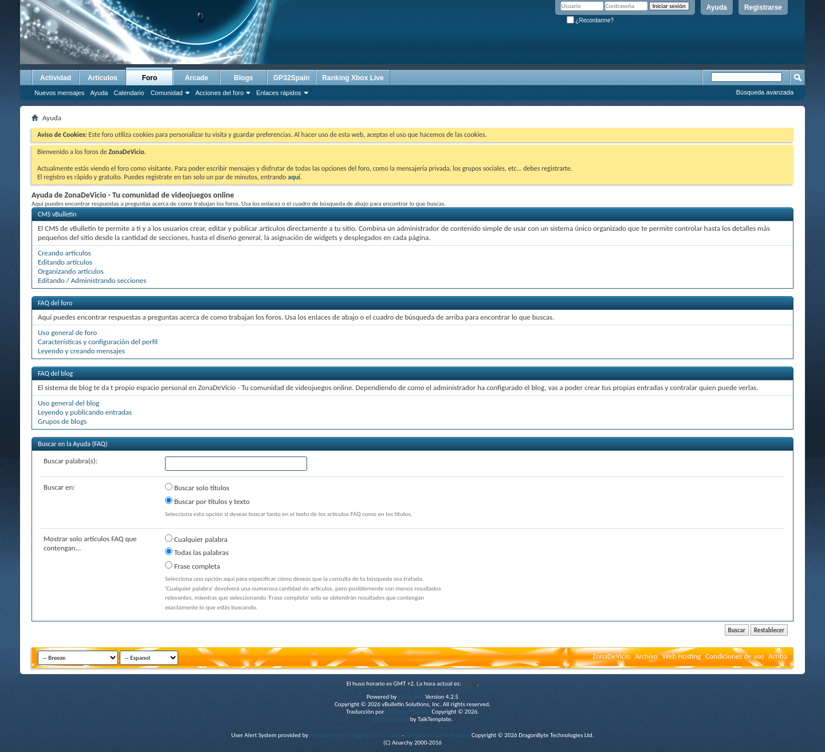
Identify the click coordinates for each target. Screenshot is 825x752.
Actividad (55, 78)
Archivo (646, 656)
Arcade (197, 78)
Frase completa (192, 565)
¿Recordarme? (590, 20)
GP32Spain (291, 78)
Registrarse (763, 7)
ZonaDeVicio (611, 656)
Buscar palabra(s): (70, 460)
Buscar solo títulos (197, 487)
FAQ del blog (55, 373)
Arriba (777, 656)
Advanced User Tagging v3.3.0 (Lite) (355, 735)
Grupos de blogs (62, 421)
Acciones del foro (219, 92)
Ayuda (716, 7)
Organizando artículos (71, 271)
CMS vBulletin (57, 214)
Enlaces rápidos (278, 92)
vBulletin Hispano (408, 711)
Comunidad (167, 92)
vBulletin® (411, 696)
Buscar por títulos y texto (207, 501)
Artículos (102, 78)
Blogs (243, 78)
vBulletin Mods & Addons (437, 735)
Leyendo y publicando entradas (85, 412)
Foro (150, 78)
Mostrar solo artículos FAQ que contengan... (90, 543)
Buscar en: (59, 487)
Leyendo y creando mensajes (81, 351)
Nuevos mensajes (59, 92)
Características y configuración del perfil (98, 341)
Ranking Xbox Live (352, 78)
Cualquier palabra (196, 539)
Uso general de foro (67, 332)
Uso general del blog (68, 403)
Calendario (128, 92)
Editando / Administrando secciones (92, 280)
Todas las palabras (197, 552)
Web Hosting (681, 656)
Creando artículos (64, 253)
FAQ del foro (55, 303)
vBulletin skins (390, 719)
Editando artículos (65, 262)
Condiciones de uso (734, 656)
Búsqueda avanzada (764, 92)
